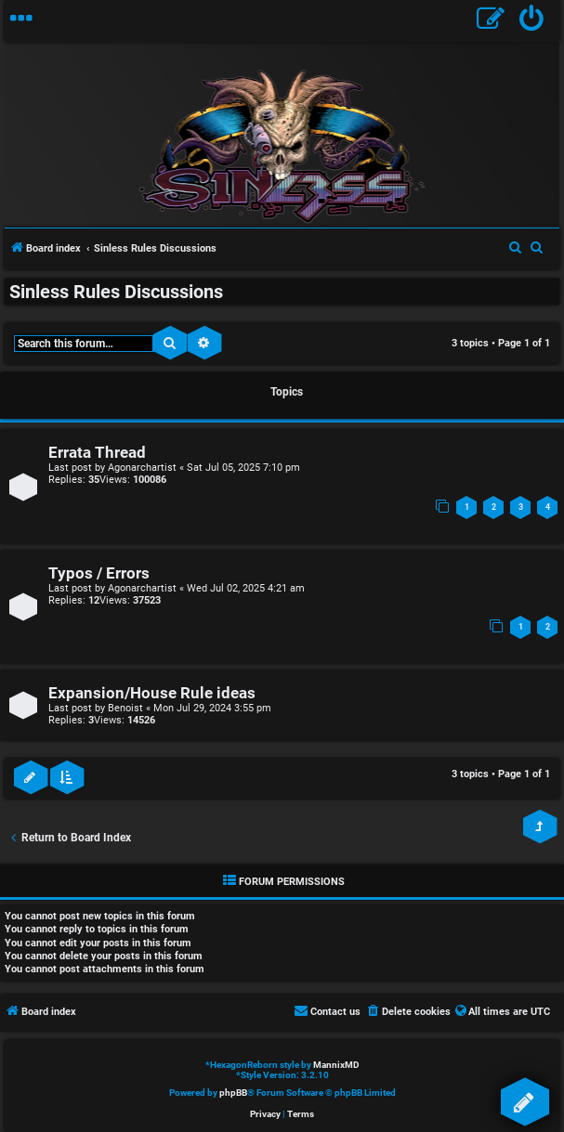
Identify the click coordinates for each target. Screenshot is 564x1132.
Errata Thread (97, 453)
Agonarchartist (142, 468)
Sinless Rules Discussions (116, 291)
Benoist (125, 708)
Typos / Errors (99, 573)
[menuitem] (532, 21)
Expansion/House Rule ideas (152, 693)
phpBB (233, 1092)
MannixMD (336, 1065)
